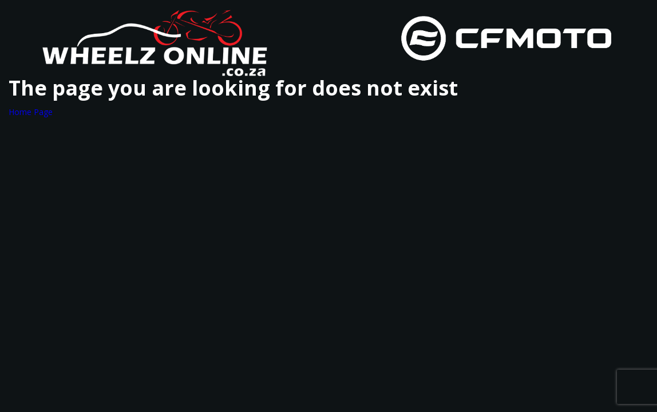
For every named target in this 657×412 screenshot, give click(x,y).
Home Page (31, 111)
